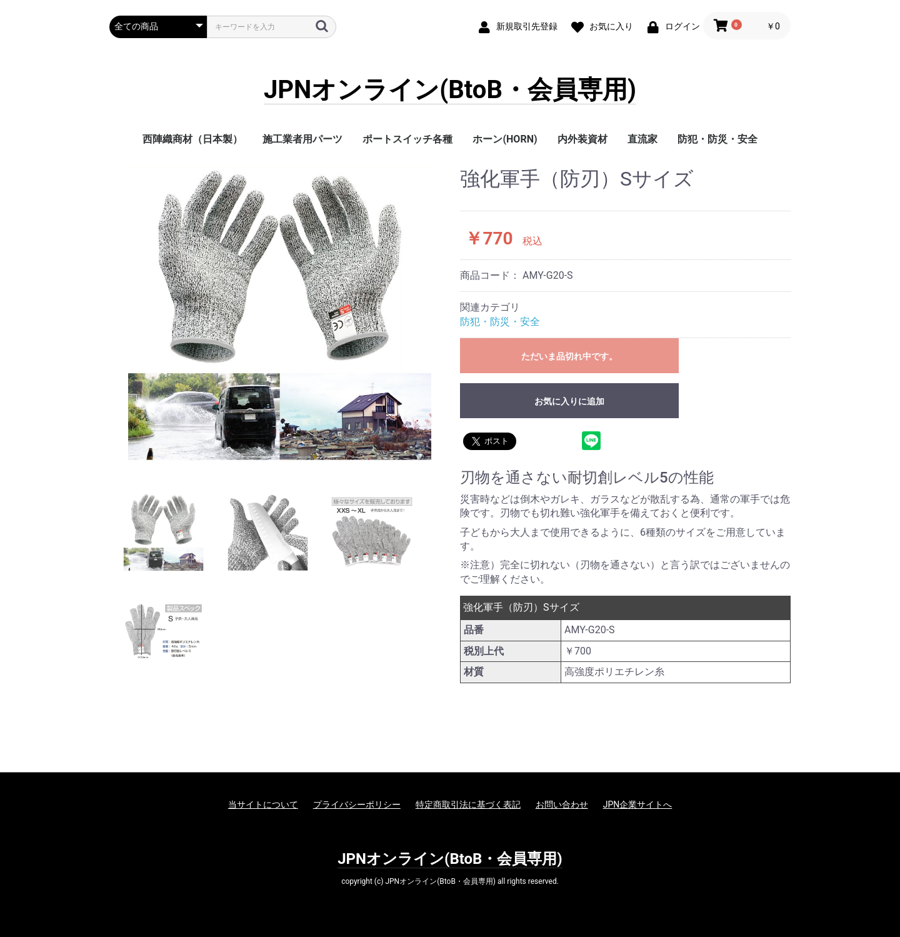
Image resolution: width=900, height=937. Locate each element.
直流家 (643, 139)
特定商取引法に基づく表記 (468, 804)
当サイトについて (263, 804)
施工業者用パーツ (302, 139)
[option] (280, 313)
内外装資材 (583, 139)
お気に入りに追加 (569, 401)
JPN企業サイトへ (637, 804)
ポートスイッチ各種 (407, 139)
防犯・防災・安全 (718, 139)
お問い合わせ (562, 804)
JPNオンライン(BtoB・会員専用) (450, 90)
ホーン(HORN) (504, 139)
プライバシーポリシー (357, 804)
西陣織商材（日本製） (192, 139)
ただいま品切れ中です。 (569, 356)
